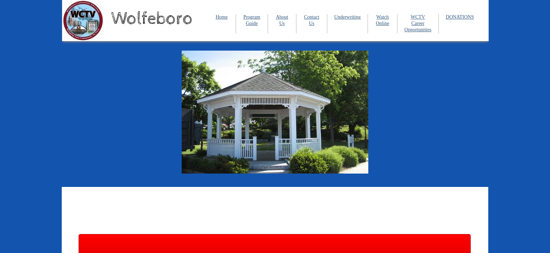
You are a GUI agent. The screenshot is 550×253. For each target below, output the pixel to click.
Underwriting (347, 17)
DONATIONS (460, 17)
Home (222, 17)
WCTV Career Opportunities (417, 23)
